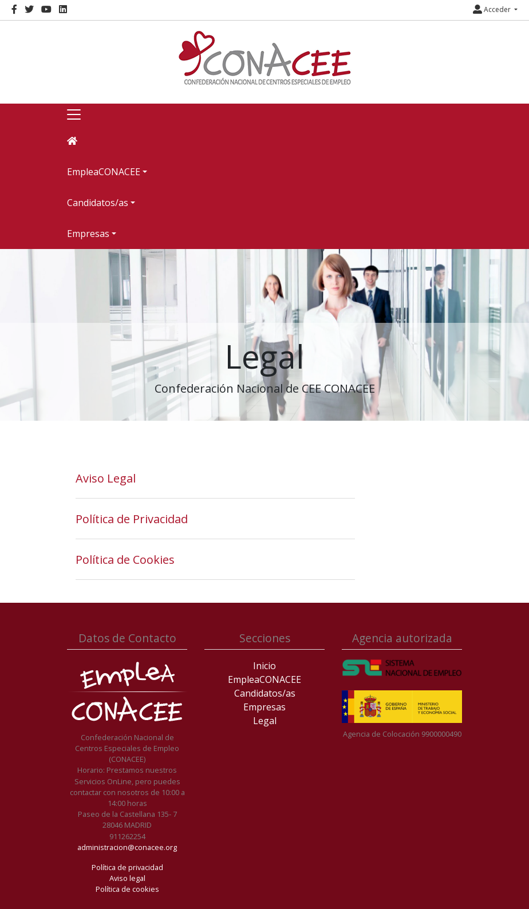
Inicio (264, 665)
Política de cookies (127, 889)
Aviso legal (127, 878)
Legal (265, 720)
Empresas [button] (88, 233)
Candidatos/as (264, 693)
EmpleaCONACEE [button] (103, 171)
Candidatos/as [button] (97, 202)
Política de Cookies (125, 559)
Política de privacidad (127, 867)
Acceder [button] (492, 9)
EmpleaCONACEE (264, 679)
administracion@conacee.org (127, 847)
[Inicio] (264, 57)
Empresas (264, 707)
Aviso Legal (106, 478)
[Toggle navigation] (73, 114)
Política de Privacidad (132, 519)
